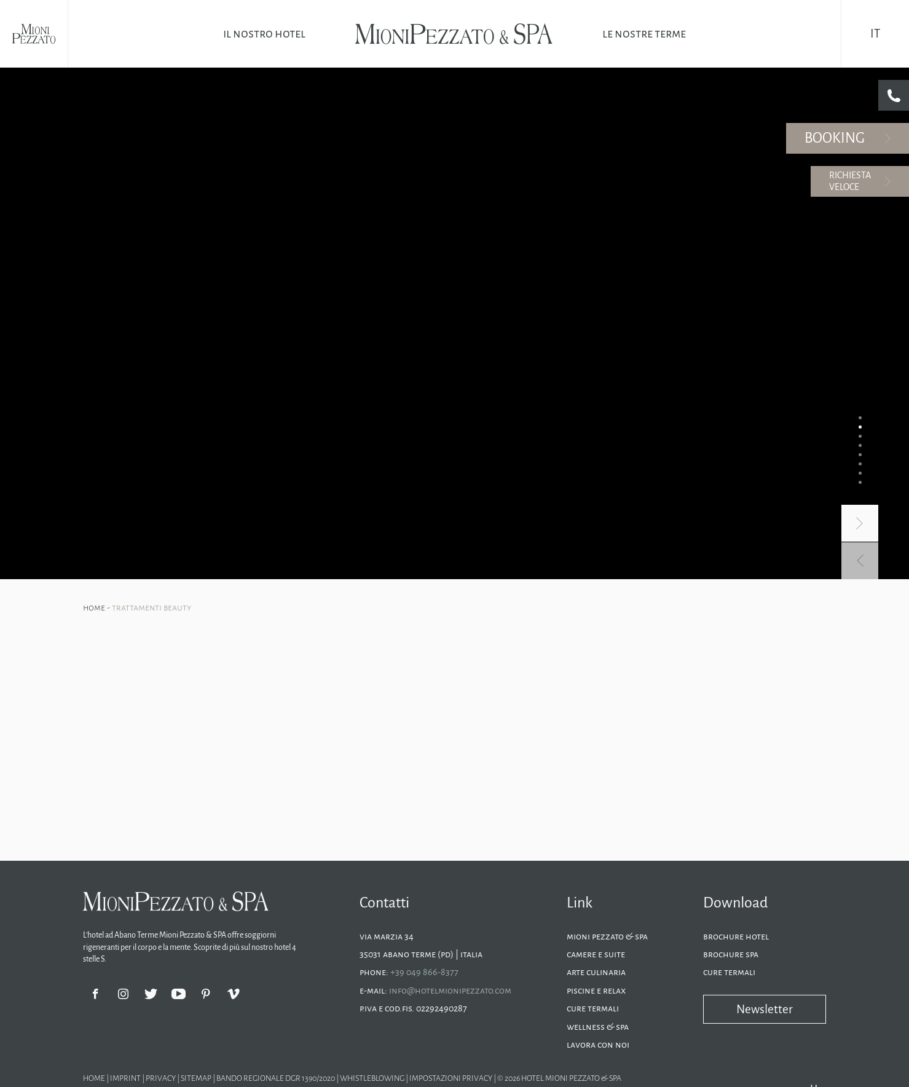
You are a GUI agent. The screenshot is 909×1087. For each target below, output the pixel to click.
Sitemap (197, 567)
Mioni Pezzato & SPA (607, 425)
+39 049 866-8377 (424, 462)
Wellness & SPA (598, 516)
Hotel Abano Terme (114, 583)
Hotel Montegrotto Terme (357, 583)
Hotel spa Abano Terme (645, 583)
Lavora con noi (598, 534)
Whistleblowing (372, 567)
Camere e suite (596, 443)
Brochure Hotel (736, 425)
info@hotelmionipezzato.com (450, 479)
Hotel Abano (237, 583)
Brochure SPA (730, 443)
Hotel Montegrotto (181, 583)
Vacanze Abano (286, 583)
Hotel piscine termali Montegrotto (457, 583)
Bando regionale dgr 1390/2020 (276, 567)
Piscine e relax (596, 479)
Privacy (161, 567)
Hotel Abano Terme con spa (560, 583)
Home (95, 96)
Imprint (126, 567)
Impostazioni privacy (450, 567)
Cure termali (593, 497)
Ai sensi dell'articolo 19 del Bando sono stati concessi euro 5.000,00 (266, 607)
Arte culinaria (596, 462)
